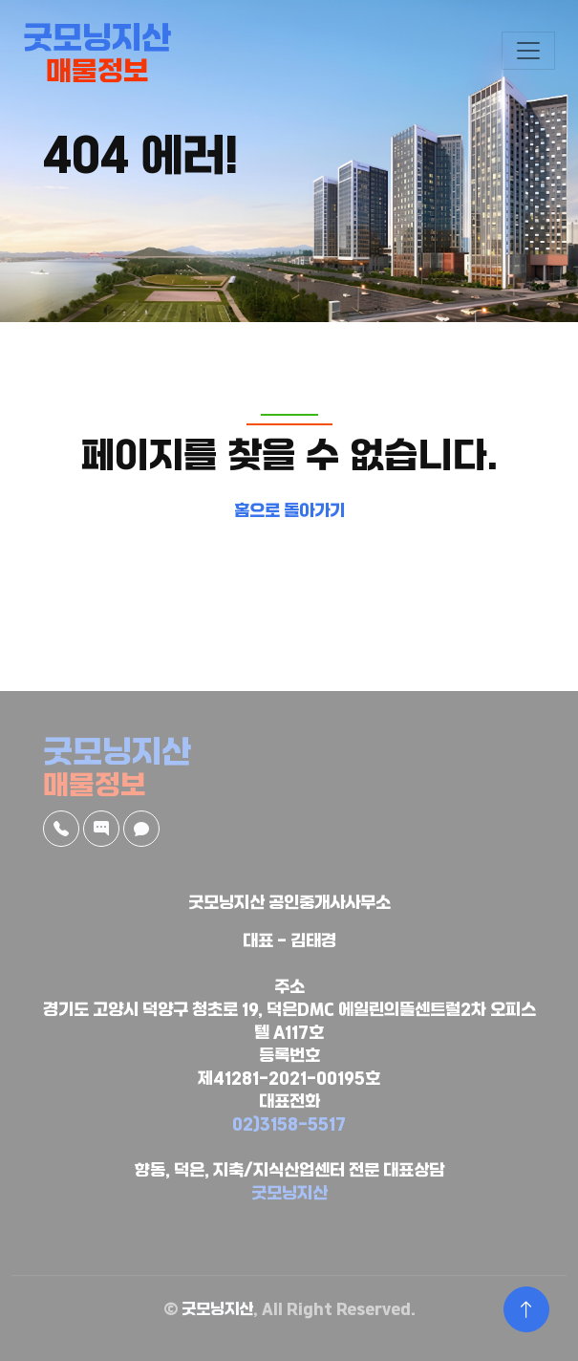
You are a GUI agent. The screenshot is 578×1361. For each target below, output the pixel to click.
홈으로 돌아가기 (289, 512)
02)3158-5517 (289, 1125)
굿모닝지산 (289, 1194)
